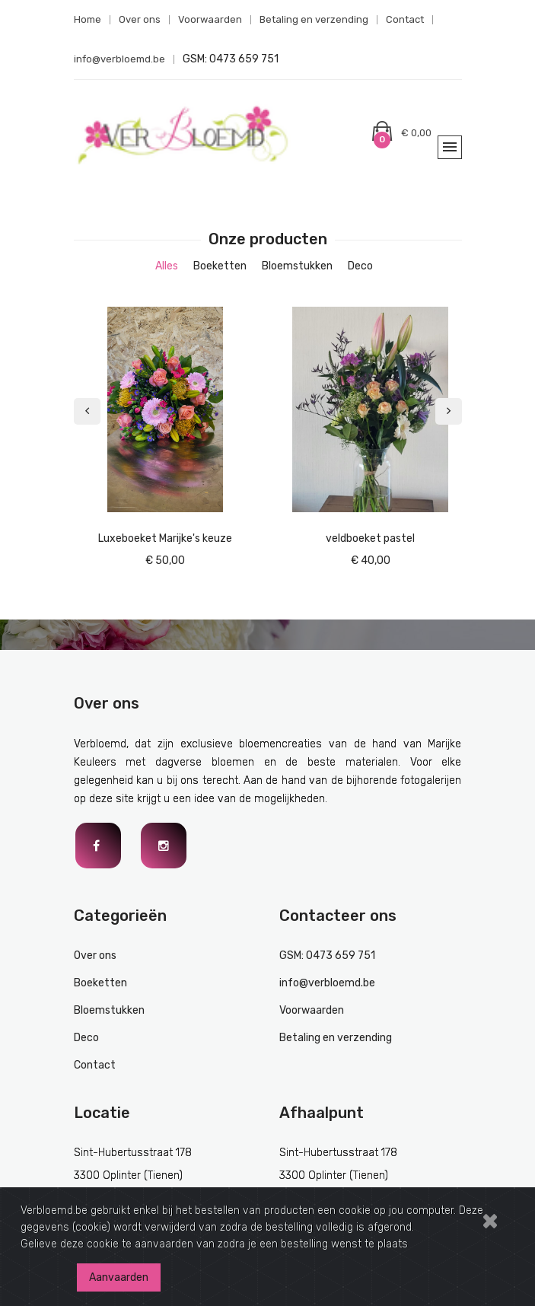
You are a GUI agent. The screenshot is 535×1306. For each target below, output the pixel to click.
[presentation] (87, 411)
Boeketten (100, 982)
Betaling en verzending (314, 19)
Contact (405, 19)
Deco (86, 1037)
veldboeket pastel (370, 538)
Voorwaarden (210, 19)
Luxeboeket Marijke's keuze (165, 538)
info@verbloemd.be (119, 59)
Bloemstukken (109, 1010)
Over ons (140, 19)
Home (87, 19)
